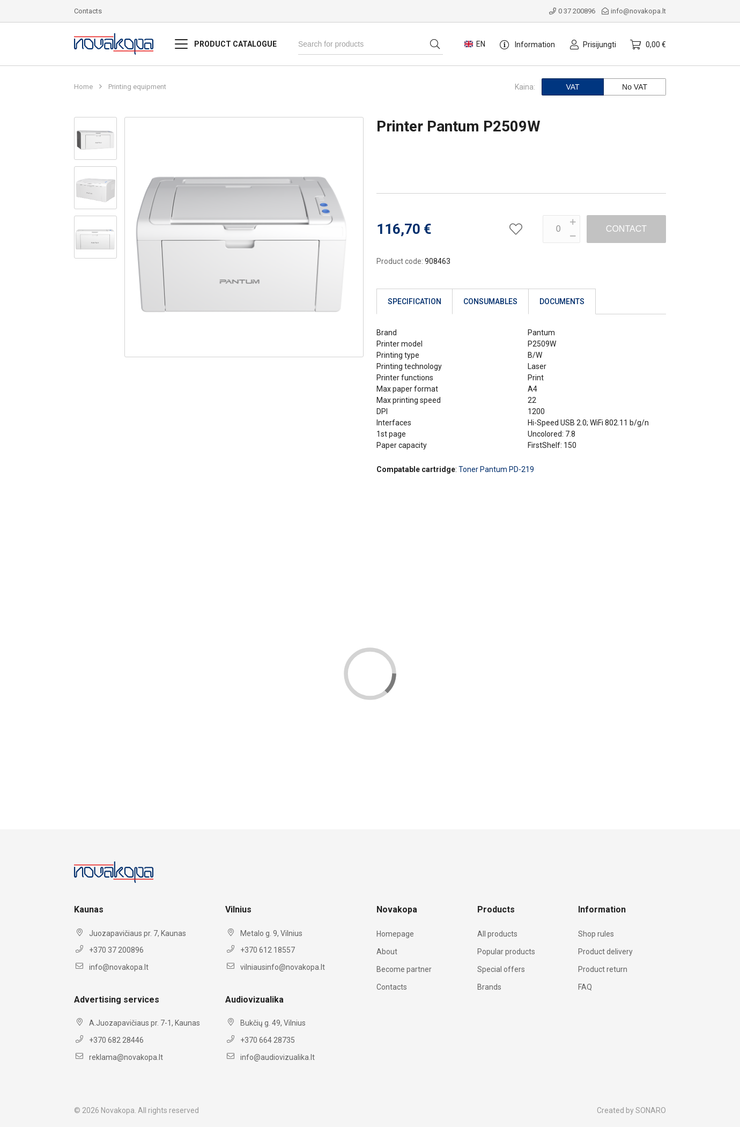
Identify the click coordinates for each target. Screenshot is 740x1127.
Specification (414, 301)
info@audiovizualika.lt (277, 1057)
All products (497, 934)
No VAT (634, 87)
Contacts (88, 11)
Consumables (490, 301)
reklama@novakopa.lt (126, 1057)
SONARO (650, 1110)
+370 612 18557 (267, 950)
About (386, 951)
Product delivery (605, 951)
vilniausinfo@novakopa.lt (282, 967)
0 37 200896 (572, 11)
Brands (489, 987)
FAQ (585, 987)
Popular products (506, 951)
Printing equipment (137, 87)
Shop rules (596, 934)
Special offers (501, 969)
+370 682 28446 (116, 1040)
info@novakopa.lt (634, 11)
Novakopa (118, 1110)
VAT (572, 87)
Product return (602, 969)
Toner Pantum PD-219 (496, 469)
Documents (561, 301)
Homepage (395, 934)
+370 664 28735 (267, 1040)
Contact (626, 228)
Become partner (404, 969)
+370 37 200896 (116, 950)
